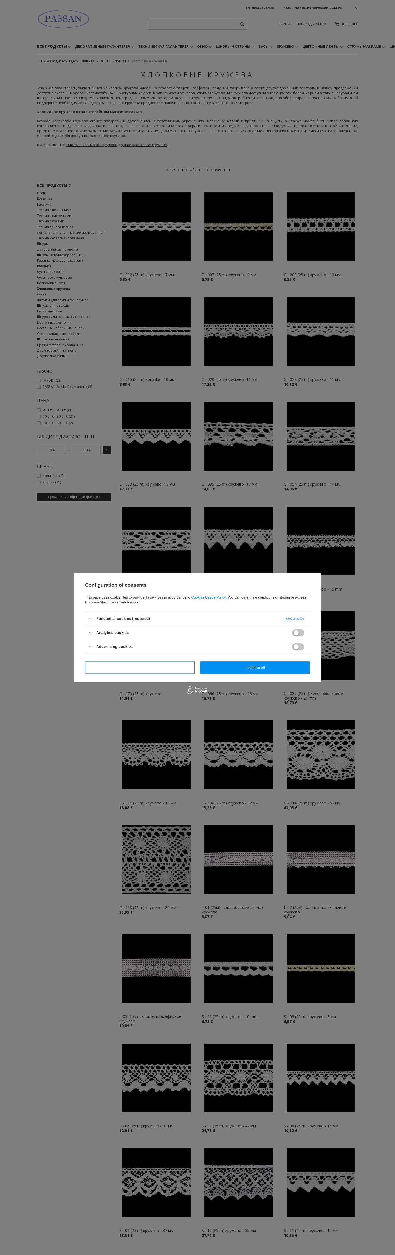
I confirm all (255, 667)
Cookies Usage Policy (208, 597)
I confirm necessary (139, 667)
